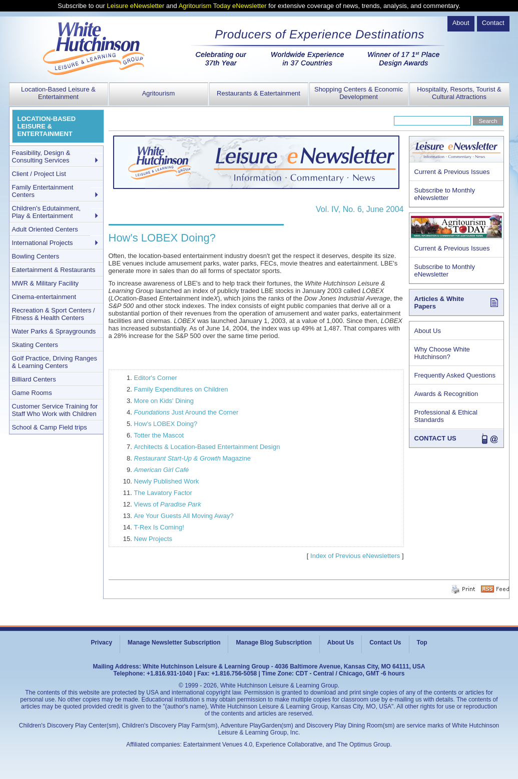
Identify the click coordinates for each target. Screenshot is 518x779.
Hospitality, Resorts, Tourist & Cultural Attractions (459, 93)
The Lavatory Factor (163, 492)
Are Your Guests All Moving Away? (184, 516)
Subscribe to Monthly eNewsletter (444, 194)
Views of (167, 504)
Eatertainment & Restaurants (54, 270)
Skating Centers (35, 344)
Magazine (192, 458)
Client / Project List (39, 174)
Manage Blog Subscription (273, 642)
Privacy (101, 642)
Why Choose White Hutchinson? (442, 353)
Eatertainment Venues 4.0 (217, 744)
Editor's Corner (155, 378)
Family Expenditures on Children (181, 389)
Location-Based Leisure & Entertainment (58, 93)
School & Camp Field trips (49, 427)
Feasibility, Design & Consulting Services (41, 156)
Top (422, 642)
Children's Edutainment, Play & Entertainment (46, 212)
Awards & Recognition (446, 394)
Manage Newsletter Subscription (174, 642)
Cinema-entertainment (44, 296)
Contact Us (385, 642)
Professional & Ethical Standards (445, 416)
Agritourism (158, 93)
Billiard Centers (34, 379)
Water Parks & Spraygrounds (54, 331)
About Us (427, 330)
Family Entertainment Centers (43, 191)
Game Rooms (32, 392)
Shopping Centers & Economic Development (358, 93)
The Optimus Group (363, 744)
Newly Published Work (166, 481)
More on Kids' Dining (164, 400)
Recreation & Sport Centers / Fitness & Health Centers (53, 314)
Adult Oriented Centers (45, 229)
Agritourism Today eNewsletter (223, 6)
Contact (493, 22)
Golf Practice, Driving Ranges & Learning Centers (55, 362)
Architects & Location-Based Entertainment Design (207, 446)
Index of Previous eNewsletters (355, 556)
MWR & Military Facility (45, 283)
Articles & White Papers (439, 302)
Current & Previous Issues (452, 172)
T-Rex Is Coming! (159, 527)
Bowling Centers (36, 256)
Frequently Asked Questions (455, 375)
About (460, 22)
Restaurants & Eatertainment (258, 93)
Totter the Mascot (159, 435)
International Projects (42, 242)
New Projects (153, 538)
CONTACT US (435, 438)
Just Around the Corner (186, 412)
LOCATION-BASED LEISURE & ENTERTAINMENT (47, 126)
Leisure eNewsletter (136, 6)
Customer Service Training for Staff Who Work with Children (55, 410)
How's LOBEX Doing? (166, 424)
